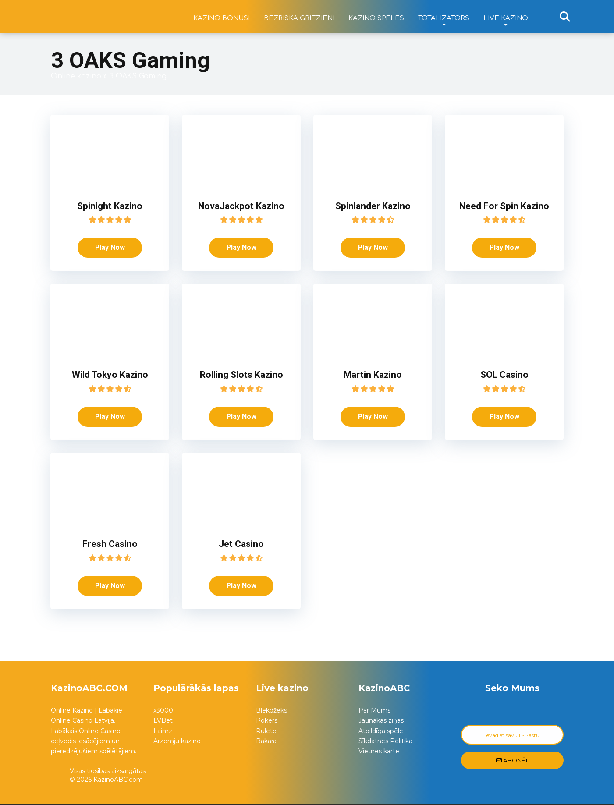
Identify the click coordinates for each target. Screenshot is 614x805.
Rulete (266, 732)
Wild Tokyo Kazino (110, 374)
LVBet (163, 722)
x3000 (163, 712)
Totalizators (443, 18)
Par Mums (374, 712)
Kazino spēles (376, 18)
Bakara (266, 742)
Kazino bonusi (221, 18)
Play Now (110, 247)
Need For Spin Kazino (504, 205)
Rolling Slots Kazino (241, 374)
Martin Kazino (373, 374)
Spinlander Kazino (373, 205)
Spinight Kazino (110, 205)
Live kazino (505, 18)
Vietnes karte (378, 752)
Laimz (162, 732)
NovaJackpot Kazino (241, 205)
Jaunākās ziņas (381, 722)
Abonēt (512, 761)
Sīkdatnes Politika (385, 742)
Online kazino (76, 76)
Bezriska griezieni (299, 18)
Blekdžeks (271, 712)
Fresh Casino (110, 544)
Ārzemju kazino (177, 742)
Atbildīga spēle (380, 732)
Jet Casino (241, 544)
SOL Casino (504, 374)
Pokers (266, 722)
